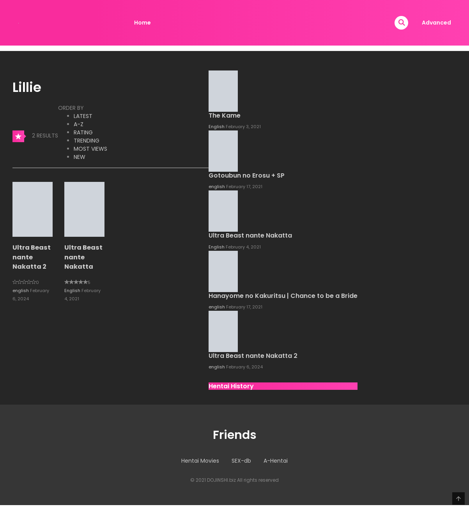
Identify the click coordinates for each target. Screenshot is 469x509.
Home (142, 22)
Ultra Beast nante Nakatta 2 (31, 257)
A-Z (78, 124)
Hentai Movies (200, 461)
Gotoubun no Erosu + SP (247, 175)
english (21, 290)
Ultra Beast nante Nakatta (83, 257)
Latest (83, 116)
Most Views (90, 149)
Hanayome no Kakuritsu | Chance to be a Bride (283, 295)
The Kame (225, 115)
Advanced (436, 22)
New (79, 157)
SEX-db (241, 461)
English (72, 290)
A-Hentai (276, 461)
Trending (86, 140)
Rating (83, 132)
